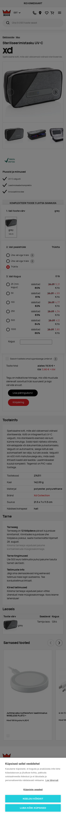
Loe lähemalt (51, 780)
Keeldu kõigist (33, 798)
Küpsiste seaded (33, 789)
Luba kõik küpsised (33, 808)
